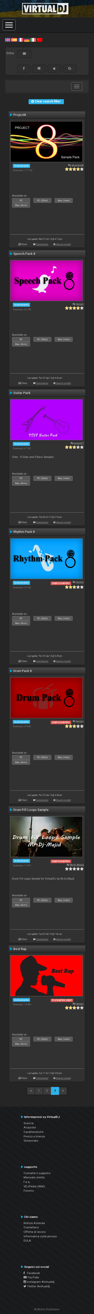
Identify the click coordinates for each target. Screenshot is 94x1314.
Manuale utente (34, 1177)
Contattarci (31, 1227)
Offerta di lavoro (35, 1232)
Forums (29, 1190)
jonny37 (79, 443)
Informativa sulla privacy (40, 1236)
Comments (42, 244)
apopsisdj (77, 165)
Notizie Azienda (34, 1223)
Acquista (30, 1127)
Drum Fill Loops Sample (31, 810)
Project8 (19, 115)
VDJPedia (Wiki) (34, 1186)
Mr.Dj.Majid (77, 864)
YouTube (31, 1277)
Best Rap (19, 949)
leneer (80, 304)
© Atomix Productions (47, 1309)
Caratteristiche (33, 1132)
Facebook (32, 1273)
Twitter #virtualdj (37, 1286)
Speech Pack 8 (24, 254)
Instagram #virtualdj (39, 1282)
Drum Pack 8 (22, 671)
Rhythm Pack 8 (24, 532)
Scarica (29, 1123)
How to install (63, 244)
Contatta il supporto (37, 1173)
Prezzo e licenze (34, 1136)
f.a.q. (27, 1182)
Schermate (31, 1140)
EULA (27, 1240)
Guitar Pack (21, 393)
